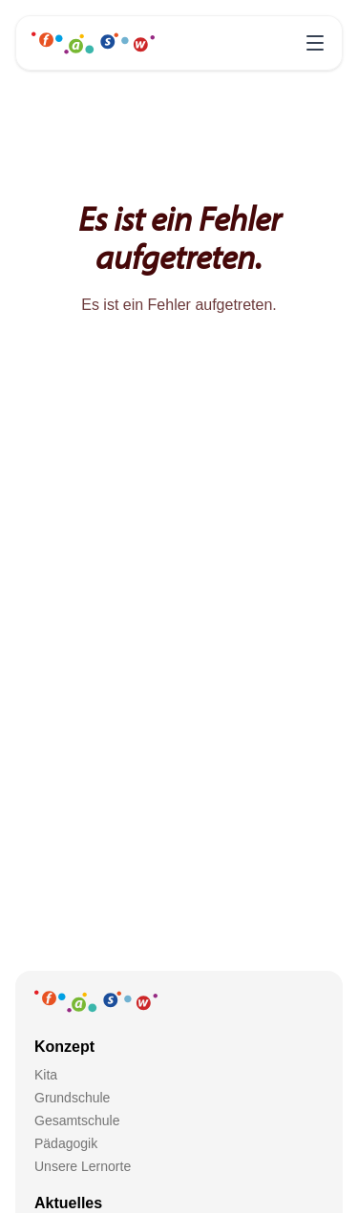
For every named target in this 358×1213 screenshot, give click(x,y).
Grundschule (72, 1097)
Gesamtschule (76, 1120)
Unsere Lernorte (82, 1166)
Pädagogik (65, 1143)
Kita (45, 1074)
